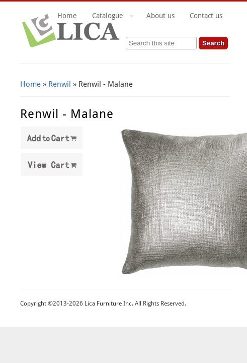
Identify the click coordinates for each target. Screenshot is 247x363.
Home (67, 16)
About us (160, 16)
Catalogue (109, 17)
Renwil (59, 84)
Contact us (206, 16)
